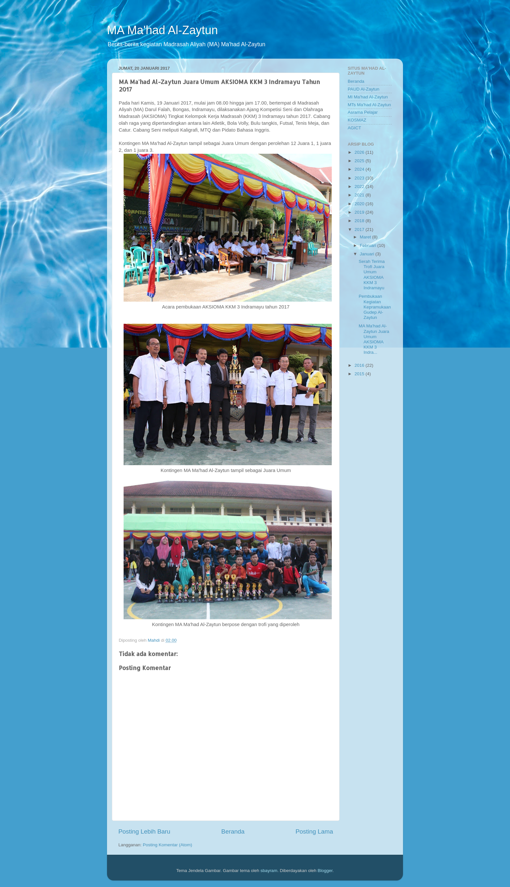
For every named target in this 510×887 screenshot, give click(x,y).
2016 (360, 365)
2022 (360, 186)
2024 (360, 169)
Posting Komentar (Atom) (167, 844)
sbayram (269, 870)
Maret (366, 237)
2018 (360, 220)
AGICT (354, 127)
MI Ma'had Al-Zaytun (368, 96)
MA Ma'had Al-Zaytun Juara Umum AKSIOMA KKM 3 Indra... (374, 339)
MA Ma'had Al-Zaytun (162, 30)
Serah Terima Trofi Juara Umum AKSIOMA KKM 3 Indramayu (372, 274)
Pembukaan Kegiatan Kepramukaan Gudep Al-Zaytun (375, 307)
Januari (367, 253)
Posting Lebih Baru (144, 831)
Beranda (232, 831)
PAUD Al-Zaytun (363, 89)
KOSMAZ (357, 120)
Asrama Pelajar (363, 112)
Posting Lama (314, 831)
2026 (360, 152)
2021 (360, 195)
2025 (360, 160)
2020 (360, 203)
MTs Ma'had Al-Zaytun (369, 104)
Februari (368, 245)
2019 (360, 212)
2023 (360, 178)
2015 (360, 373)
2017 (360, 229)
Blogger (324, 870)
